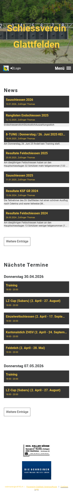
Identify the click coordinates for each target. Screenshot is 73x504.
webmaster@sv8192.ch (14, 487)
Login (15, 68)
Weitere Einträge (17, 241)
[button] (36, 287)
